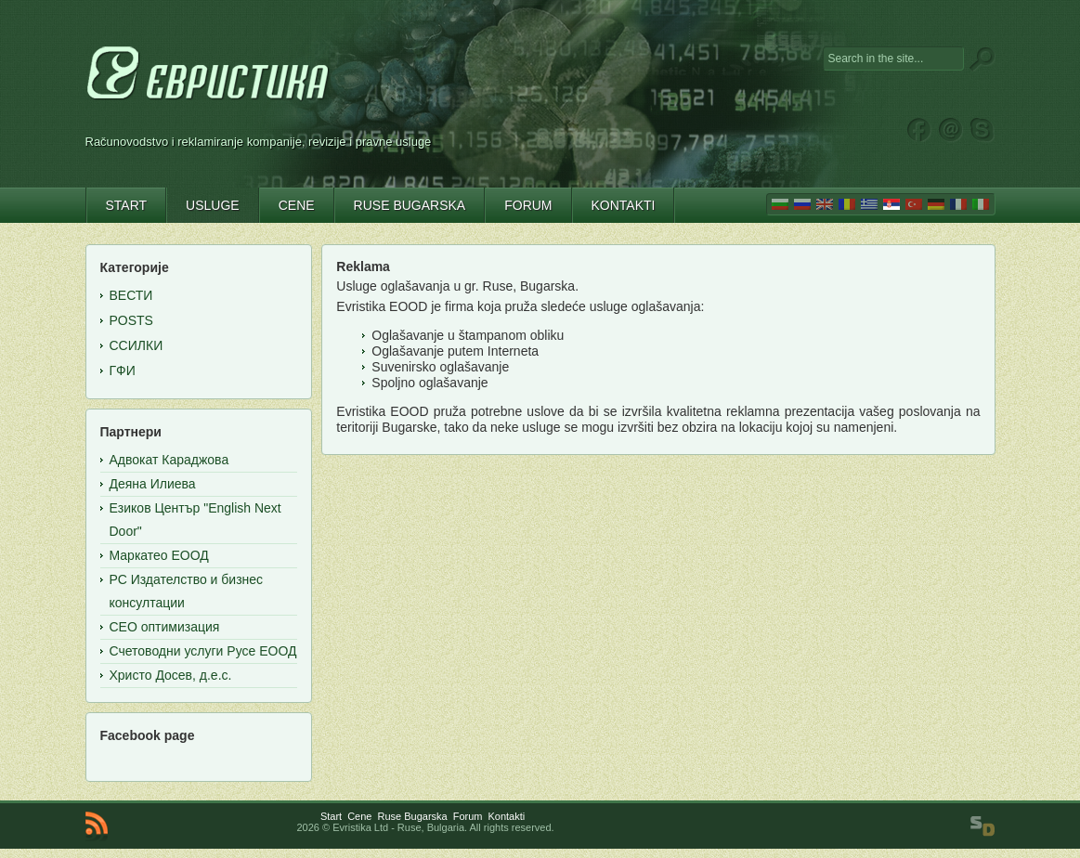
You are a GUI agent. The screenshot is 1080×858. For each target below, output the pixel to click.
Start (331, 816)
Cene (359, 816)
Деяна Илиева (153, 483)
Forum (468, 816)
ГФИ (123, 370)
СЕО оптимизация (165, 626)
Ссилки (136, 345)
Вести (131, 295)
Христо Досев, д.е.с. (171, 675)
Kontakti (506, 816)
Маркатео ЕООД (159, 555)
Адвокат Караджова (169, 459)
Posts (131, 320)
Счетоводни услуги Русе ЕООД (203, 651)
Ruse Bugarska (412, 816)
